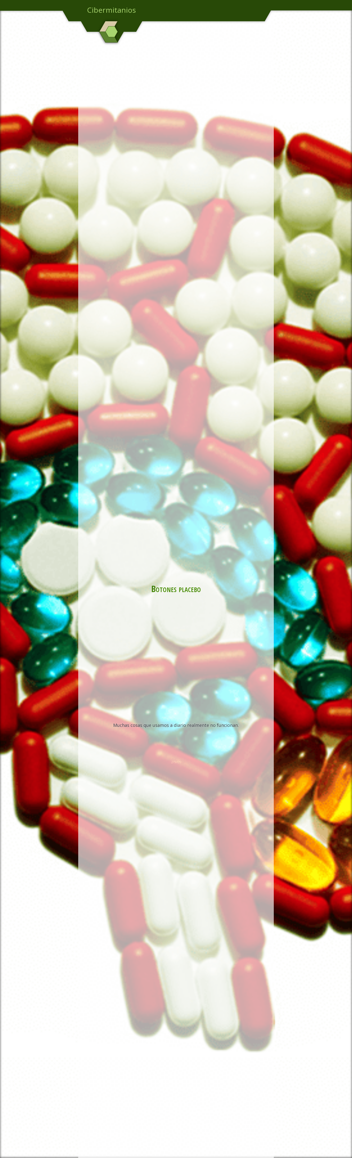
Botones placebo (176, 588)
